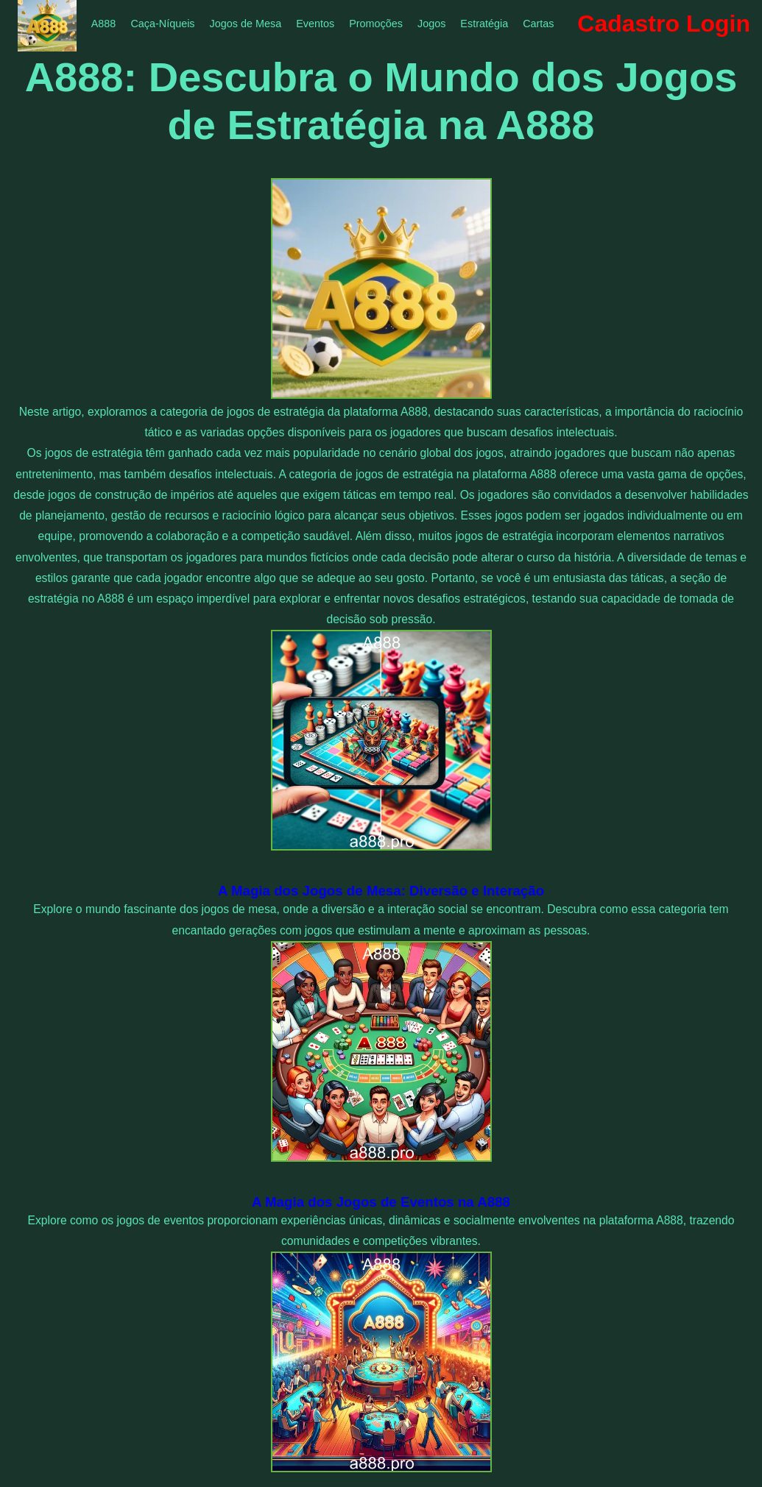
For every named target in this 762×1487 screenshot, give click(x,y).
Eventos (315, 23)
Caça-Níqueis (162, 23)
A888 (103, 23)
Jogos (431, 23)
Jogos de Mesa (246, 23)
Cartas (538, 23)
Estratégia (484, 23)
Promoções (376, 23)
